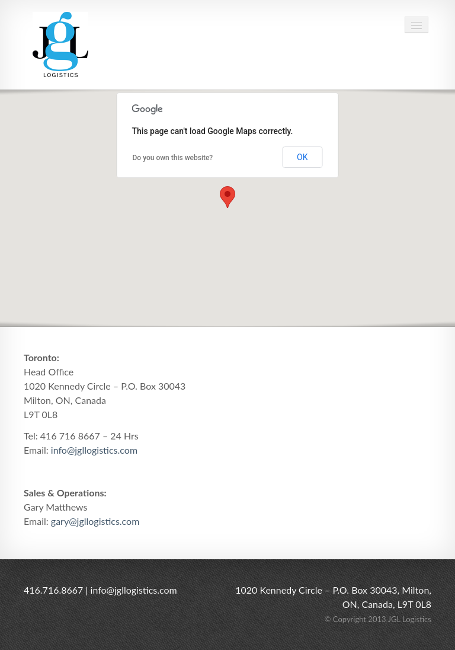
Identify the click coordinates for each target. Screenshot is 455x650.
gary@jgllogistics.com (95, 521)
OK (302, 157)
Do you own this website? (173, 158)
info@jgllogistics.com (94, 449)
